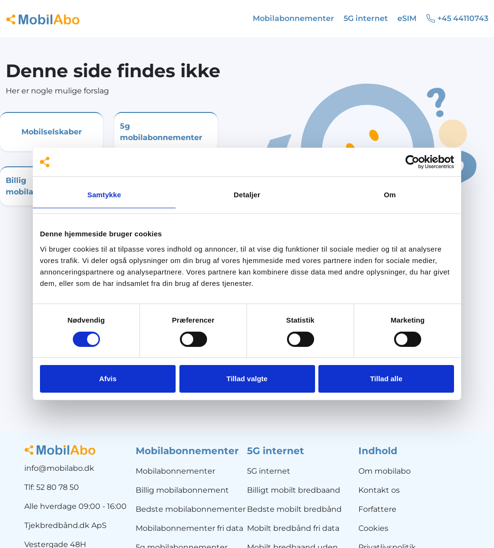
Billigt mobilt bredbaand (293, 490)
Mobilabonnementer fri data (189, 528)
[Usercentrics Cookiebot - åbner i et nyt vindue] (412, 162)
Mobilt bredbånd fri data (293, 528)
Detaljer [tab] (247, 195)
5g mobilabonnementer (161, 132)
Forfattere (377, 509)
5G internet (268, 471)
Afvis (108, 379)
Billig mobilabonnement (182, 490)
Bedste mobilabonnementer (191, 509)
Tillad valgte (247, 379)
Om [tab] (389, 195)
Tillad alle (386, 379)
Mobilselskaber (51, 131)
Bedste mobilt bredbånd (294, 509)
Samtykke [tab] (104, 195)
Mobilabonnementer (175, 471)
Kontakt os (379, 490)
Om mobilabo (384, 471)
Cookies (373, 528)
